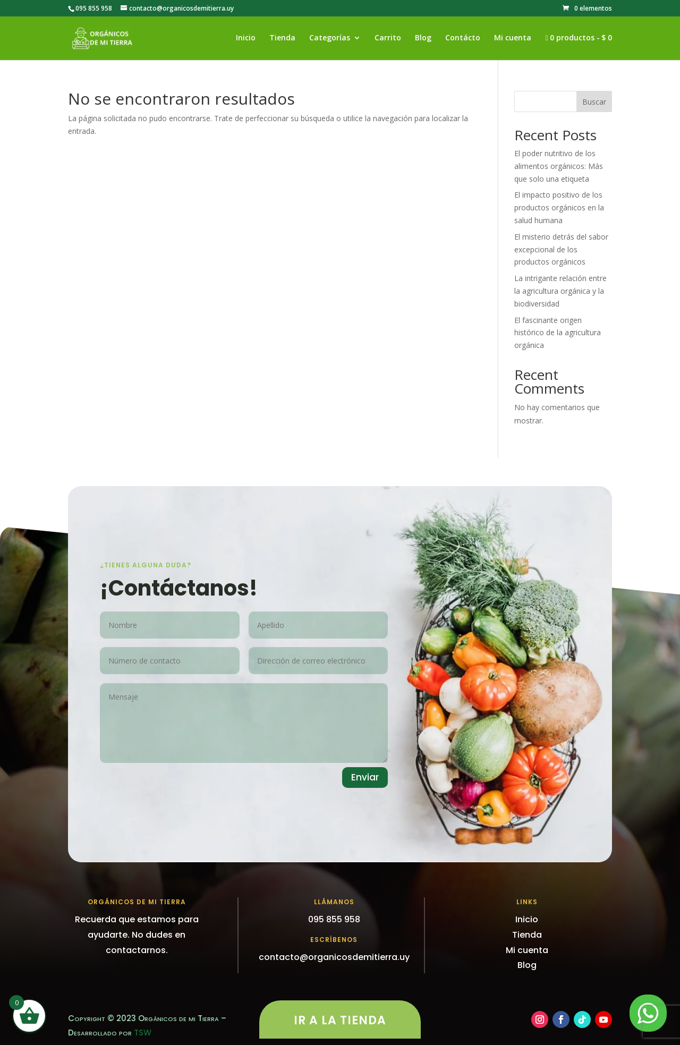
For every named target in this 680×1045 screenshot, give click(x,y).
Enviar (365, 777)
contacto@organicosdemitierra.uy (334, 957)
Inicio (246, 38)
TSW (142, 1032)
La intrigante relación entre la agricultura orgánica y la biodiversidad (560, 291)
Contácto (462, 38)
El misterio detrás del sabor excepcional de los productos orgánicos (561, 249)
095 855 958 (93, 8)
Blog (423, 38)
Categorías (329, 38)
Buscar (594, 102)
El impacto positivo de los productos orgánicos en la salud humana (559, 207)
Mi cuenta (512, 38)
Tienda (282, 38)
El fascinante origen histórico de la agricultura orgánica (557, 333)
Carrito (388, 38)
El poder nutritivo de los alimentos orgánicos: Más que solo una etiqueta (558, 166)
